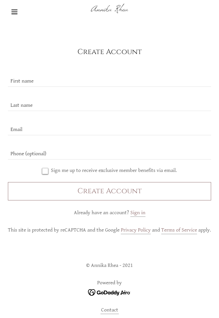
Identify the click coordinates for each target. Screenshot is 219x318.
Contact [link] (109, 310)
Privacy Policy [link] (136, 230)
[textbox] (109, 78)
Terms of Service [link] (179, 230)
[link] (109, 12)
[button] (23, 11)
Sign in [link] (137, 213)
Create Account (109, 191)
